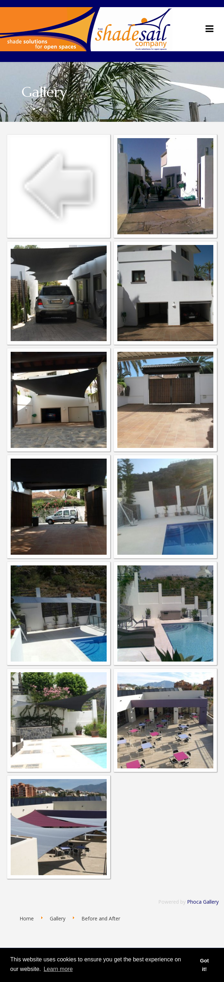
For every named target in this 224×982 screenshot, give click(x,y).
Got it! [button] (204, 965)
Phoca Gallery (203, 901)
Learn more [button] (58, 969)
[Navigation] (209, 28)
